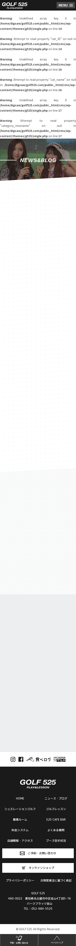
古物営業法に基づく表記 (56, 880)
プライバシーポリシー (20, 880)
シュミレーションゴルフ (20, 809)
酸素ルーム (20, 819)
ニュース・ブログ (56, 798)
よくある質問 (55, 830)
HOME (20, 798)
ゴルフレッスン (56, 809)
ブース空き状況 (56, 841)
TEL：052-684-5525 (38, 908)
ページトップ (57, 939)
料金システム (20, 830)
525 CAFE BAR (56, 819)
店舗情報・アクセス (20, 841)
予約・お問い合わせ (19, 939)
